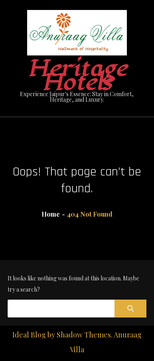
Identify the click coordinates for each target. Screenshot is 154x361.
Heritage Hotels (76, 76)
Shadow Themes (84, 334)
